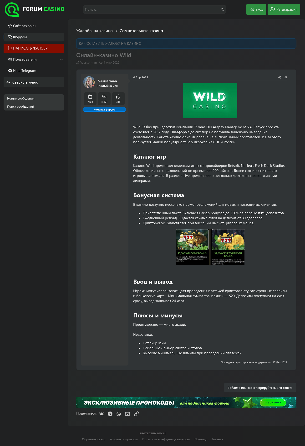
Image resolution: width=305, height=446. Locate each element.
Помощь (200, 439)
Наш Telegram (24, 70)
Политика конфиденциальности (166, 439)
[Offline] (93, 85)
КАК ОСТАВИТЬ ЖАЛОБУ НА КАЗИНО (110, 43)
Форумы (20, 37)
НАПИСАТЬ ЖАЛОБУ (30, 48)
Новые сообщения (21, 98)
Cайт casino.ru (24, 25)
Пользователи (25, 59)
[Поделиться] (279, 77)
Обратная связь (93, 439)
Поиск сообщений (20, 106)
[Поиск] (154, 9)
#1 (285, 77)
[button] (61, 59)
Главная (217, 439)
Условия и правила (124, 439)
